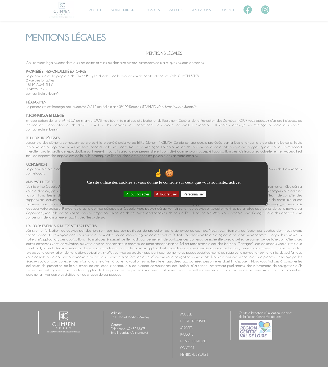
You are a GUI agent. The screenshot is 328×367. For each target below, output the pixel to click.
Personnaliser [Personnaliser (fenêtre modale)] (193, 194)
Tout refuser (166, 194)
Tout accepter (137, 194)
